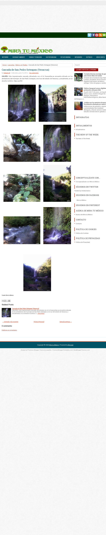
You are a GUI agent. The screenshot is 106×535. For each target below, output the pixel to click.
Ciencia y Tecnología (35, 57)
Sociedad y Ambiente (18, 57)
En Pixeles (89, 57)
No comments (33, 73)
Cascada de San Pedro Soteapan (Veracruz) (25, 69)
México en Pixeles (21, 65)
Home (4, 65)
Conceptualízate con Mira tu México (87, 182)
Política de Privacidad (83, 242)
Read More (41, 313)
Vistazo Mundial (65, 57)
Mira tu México (81, 200)
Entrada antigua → (66, 322)
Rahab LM (7, 73)
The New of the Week (83, 138)
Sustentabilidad (51, 57)
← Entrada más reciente (10, 322)
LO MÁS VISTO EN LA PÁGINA (86, 70)
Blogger (70, 345)
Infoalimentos (80, 129)
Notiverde (5, 57)
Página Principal (39, 322)
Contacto (79, 223)
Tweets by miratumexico (82, 191)
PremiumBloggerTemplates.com (62, 350)
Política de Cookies (82, 233)
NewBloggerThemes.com (82, 350)
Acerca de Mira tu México (84, 214)
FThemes (30, 350)
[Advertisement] (44, 16)
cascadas (11, 65)
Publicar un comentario (9, 330)
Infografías (78, 57)
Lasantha (48, 350)
